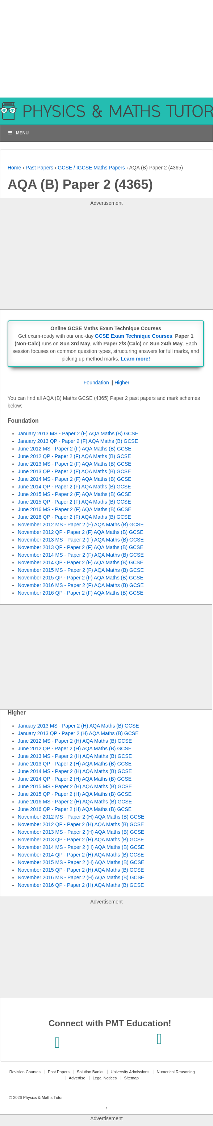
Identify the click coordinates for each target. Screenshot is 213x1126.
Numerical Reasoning (176, 1072)
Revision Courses (25, 1072)
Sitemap (131, 1078)
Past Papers (39, 168)
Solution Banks (90, 1072)
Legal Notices (105, 1078)
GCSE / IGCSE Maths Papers (91, 168)
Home (14, 168)
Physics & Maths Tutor (42, 1097)
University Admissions (129, 1072)
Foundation (96, 382)
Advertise (77, 1078)
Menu (18, 132)
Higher (121, 382)
